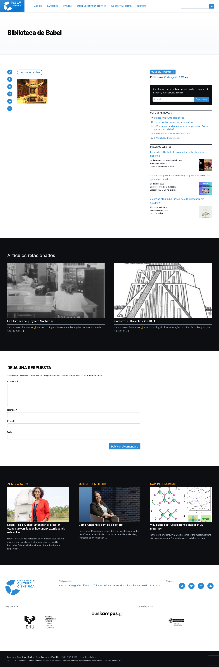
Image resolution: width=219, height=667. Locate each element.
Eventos (87, 585)
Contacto (155, 585)
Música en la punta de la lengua (169, 118)
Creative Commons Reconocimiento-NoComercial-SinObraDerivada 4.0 (92, 661)
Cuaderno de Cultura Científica (29, 661)
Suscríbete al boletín (137, 585)
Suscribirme (202, 99)
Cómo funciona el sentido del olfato (101, 524)
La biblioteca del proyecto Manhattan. (30, 321)
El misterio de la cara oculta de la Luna (172, 133)
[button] (9, 72)
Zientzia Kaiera (17, 484)
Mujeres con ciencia (92, 484)
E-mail (11, 421)
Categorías (75, 585)
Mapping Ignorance (163, 484)
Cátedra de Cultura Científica (109, 585)
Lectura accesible (30, 72)
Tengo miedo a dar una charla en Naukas (173, 122)
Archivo (63, 585)
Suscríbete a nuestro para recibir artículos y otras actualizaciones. (181, 91)
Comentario (14, 381)
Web (9, 432)
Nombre (12, 410)
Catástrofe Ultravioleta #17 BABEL (135, 321)
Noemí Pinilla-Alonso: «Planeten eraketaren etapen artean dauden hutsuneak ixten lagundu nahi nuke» (36, 528)
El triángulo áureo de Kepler (167, 138)
